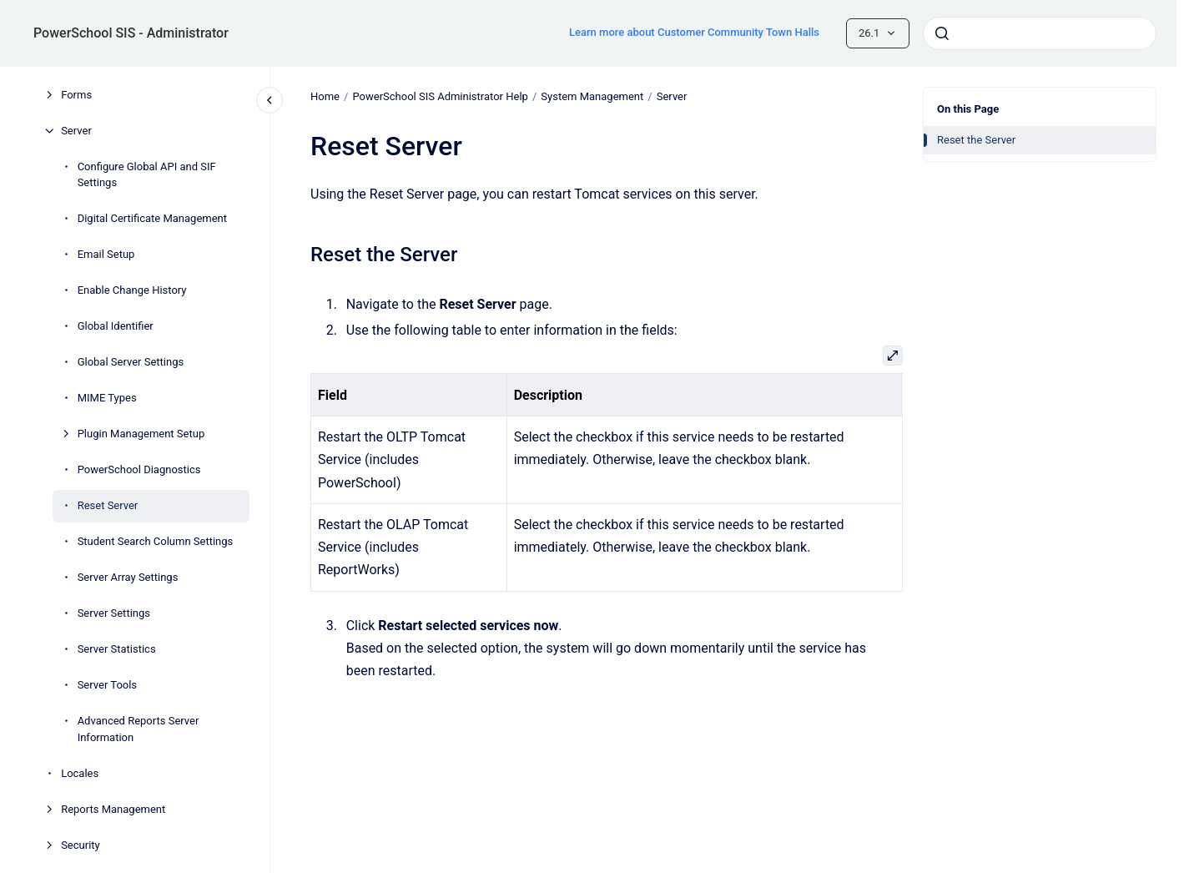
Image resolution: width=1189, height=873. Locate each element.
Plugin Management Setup (141, 433)
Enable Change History (132, 290)
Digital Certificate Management (152, 218)
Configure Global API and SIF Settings (147, 174)
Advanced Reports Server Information (138, 729)
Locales (79, 773)
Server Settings (114, 613)
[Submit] (942, 33)
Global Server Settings (131, 362)
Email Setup (106, 254)
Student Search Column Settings (156, 541)
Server (76, 130)
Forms (76, 94)
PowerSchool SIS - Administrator (131, 33)
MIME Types (107, 397)
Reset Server (108, 505)
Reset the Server (976, 140)
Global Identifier (116, 326)
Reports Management (113, 809)
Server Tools (107, 685)
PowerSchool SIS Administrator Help (439, 96)
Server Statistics (117, 649)
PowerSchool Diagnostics (139, 469)
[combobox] (1040, 33)
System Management (592, 96)
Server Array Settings (128, 577)
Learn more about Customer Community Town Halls (694, 32)
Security (80, 845)
